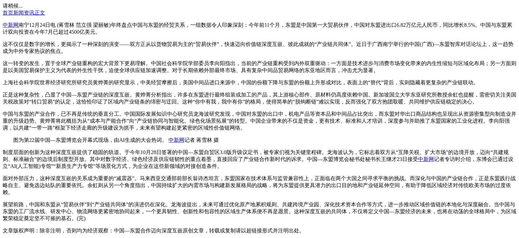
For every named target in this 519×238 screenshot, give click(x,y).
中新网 (11, 25)
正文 (39, 13)
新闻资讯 (23, 13)
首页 (8, 13)
